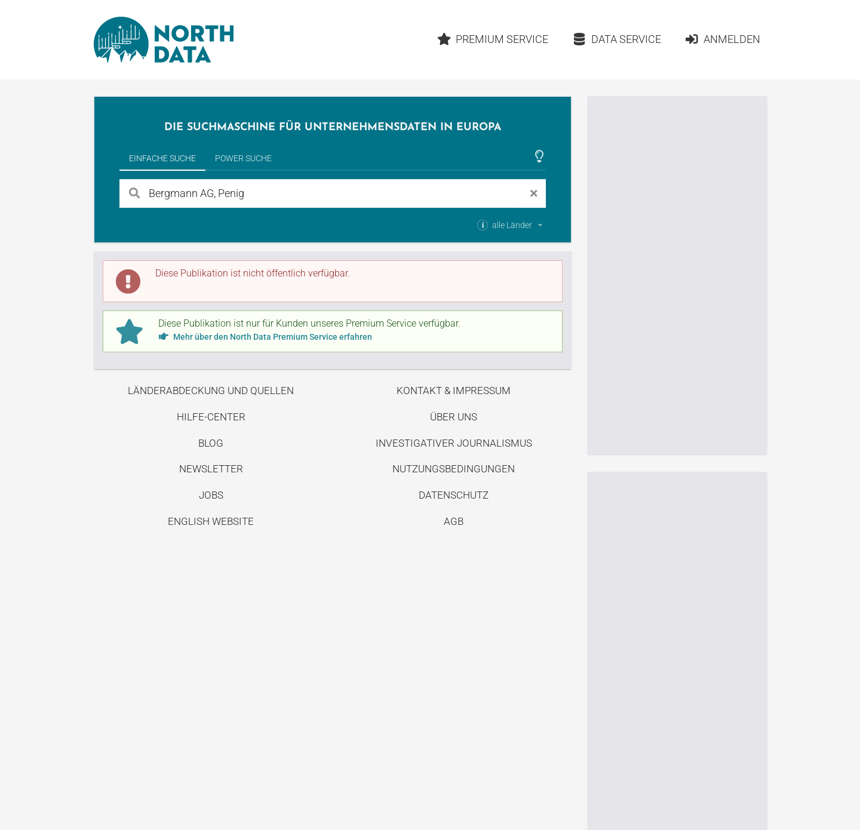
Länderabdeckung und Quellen (211, 390)
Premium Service (492, 39)
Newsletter (211, 469)
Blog (210, 443)
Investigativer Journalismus (454, 443)
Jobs (211, 495)
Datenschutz (454, 495)
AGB (453, 521)
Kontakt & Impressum (454, 390)
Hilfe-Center (211, 417)
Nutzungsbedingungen (453, 469)
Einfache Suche (162, 158)
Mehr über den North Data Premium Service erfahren (265, 337)
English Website (211, 521)
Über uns (453, 417)
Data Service (616, 39)
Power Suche (243, 158)
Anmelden (722, 39)
